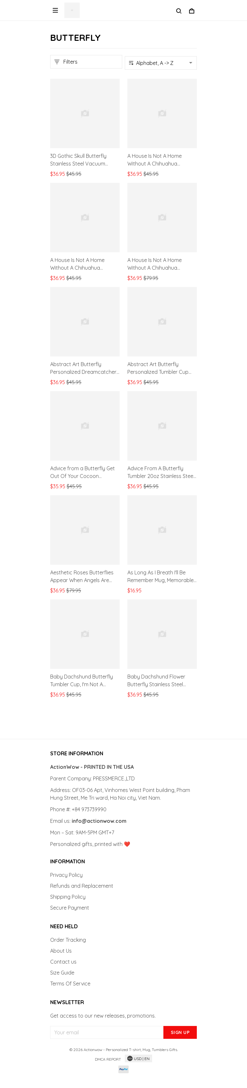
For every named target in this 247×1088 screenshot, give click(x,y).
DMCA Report (108, 1059)
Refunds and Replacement (81, 886)
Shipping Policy (68, 897)
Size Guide (62, 972)
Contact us (63, 961)
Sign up (180, 1032)
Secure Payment (69, 907)
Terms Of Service (70, 983)
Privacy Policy (66, 875)
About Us (61, 951)
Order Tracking (68, 940)
